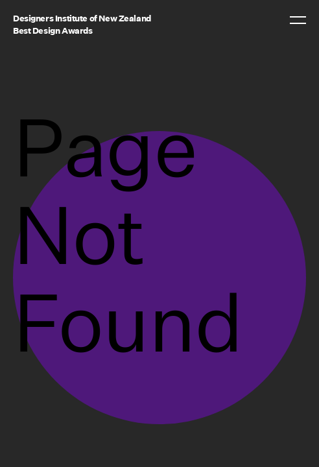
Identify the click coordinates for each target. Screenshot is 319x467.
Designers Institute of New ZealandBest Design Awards (82, 24)
